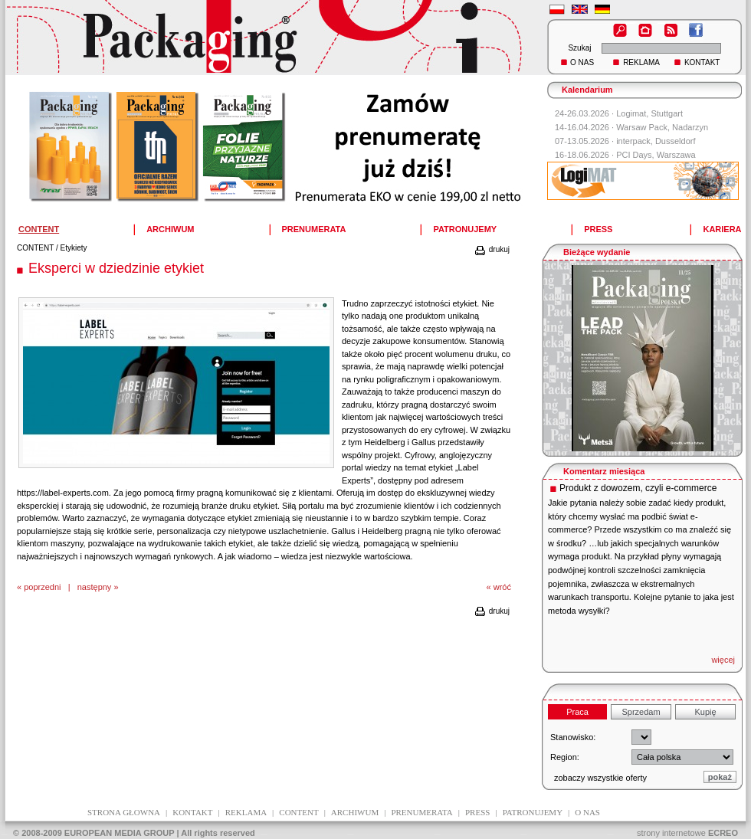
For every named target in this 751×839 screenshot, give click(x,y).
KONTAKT (702, 62)
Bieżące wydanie (596, 252)
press (477, 812)
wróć (502, 587)
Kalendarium (587, 89)
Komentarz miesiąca (603, 471)
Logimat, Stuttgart (649, 113)
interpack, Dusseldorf (655, 141)
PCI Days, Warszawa (656, 154)
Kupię (705, 711)
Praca (577, 711)
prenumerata (421, 812)
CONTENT (35, 248)
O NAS (582, 62)
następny (94, 587)
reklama (246, 812)
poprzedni (42, 587)
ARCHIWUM (170, 229)
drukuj (492, 249)
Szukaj (579, 48)
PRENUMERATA (314, 229)
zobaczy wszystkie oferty (600, 777)
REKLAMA (641, 62)
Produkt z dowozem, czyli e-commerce (638, 488)
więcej (723, 659)
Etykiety (74, 248)
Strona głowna (123, 812)
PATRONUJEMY (465, 229)
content (298, 812)
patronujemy (532, 812)
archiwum (355, 812)
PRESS (598, 229)
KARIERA (722, 229)
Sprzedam (640, 711)
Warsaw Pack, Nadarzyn (662, 127)
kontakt (192, 812)
